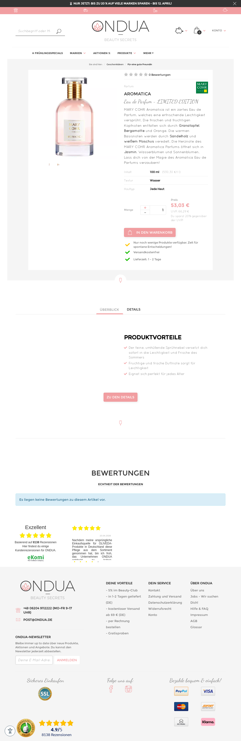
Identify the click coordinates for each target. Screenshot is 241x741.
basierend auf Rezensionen (35, 542)
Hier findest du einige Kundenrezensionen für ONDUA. (35, 548)
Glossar (196, 627)
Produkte (126, 53)
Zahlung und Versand (164, 596)
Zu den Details (120, 397)
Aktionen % (101, 53)
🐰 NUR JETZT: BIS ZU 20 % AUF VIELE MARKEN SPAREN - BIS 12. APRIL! (120, 3)
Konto (152, 615)
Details (134, 309)
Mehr (148, 53)
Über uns (197, 590)
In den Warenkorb (150, 232)
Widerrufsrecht (159, 608)
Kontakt (154, 590)
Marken (78, 53)
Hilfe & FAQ (199, 608)
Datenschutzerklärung (165, 602)
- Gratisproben (117, 633)
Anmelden (67, 660)
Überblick (109, 309)
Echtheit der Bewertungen (120, 484)
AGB (193, 621)
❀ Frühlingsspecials (47, 53)
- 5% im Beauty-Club (122, 590)
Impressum (199, 615)
